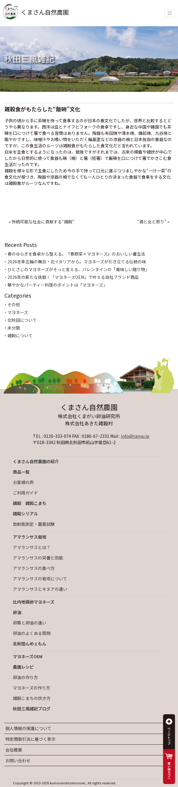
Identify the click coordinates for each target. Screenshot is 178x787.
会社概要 (13, 750)
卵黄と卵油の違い (29, 623)
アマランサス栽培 (29, 537)
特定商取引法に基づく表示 (30, 739)
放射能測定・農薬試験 (34, 524)
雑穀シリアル (25, 514)
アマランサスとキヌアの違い (40, 589)
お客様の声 (23, 482)
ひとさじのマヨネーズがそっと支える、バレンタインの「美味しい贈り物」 (78, 269)
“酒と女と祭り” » (153, 222)
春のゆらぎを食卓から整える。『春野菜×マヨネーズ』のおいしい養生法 (76, 254)
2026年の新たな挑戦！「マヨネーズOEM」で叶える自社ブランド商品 (73, 277)
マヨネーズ (17, 312)
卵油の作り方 (25, 677)
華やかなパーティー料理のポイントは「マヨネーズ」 (57, 285)
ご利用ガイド (25, 493)
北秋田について (22, 320)
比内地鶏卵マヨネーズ (33, 602)
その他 (13, 304)
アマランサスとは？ (31, 547)
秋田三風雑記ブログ (31, 709)
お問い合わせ (17, 760)
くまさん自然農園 (36, 12)
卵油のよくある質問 (31, 633)
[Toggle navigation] (169, 13)
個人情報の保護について (28, 728)
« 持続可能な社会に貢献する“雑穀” (41, 222)
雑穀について (20, 335)
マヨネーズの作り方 (31, 688)
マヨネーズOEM (27, 656)
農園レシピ (23, 667)
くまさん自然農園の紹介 (36, 461)
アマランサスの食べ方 (34, 568)
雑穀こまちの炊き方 (31, 698)
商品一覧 (21, 472)
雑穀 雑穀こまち (29, 503)
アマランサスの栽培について (40, 579)
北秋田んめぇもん (29, 644)
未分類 (13, 328)
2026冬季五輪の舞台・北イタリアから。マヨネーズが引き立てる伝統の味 (76, 262)
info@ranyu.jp (135, 436)
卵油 (17, 612)
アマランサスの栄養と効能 (38, 558)
